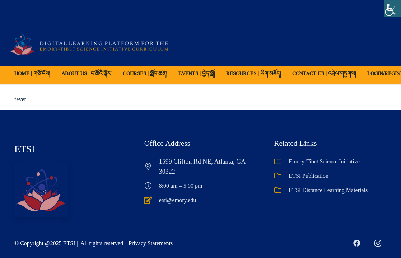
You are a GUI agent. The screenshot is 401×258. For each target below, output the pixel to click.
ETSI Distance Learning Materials (328, 190)
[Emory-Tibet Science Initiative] (281, 161)
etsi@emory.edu (177, 200)
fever (20, 99)
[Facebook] (357, 243)
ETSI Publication (308, 176)
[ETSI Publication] (281, 176)
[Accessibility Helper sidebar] (392, 8)
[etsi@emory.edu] (151, 200)
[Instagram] (378, 243)
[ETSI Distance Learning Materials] (281, 190)
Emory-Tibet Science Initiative (324, 161)
